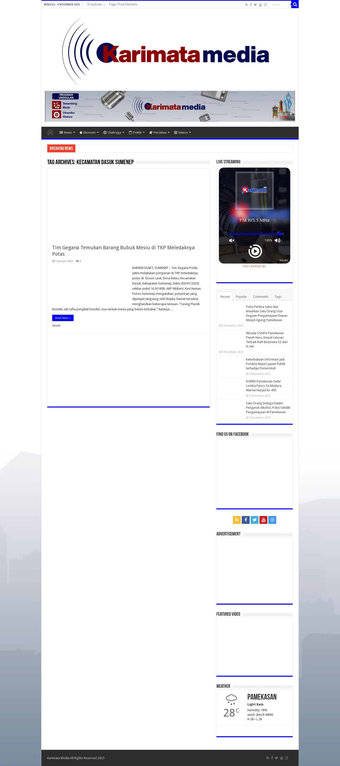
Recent (225, 296)
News (66, 132)
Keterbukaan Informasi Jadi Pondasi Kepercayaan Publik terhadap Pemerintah (265, 364)
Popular (241, 296)
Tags (278, 296)
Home (50, 132)
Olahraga (112, 132)
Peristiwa (157, 132)
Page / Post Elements (123, 4)
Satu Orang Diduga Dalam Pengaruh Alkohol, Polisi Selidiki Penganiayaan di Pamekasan (268, 407)
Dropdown (94, 4)
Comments (260, 296)
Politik (135, 132)
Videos (181, 132)
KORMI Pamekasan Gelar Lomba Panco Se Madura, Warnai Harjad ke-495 (264, 385)
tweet (56, 325)
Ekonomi (88, 132)
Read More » (63, 318)
